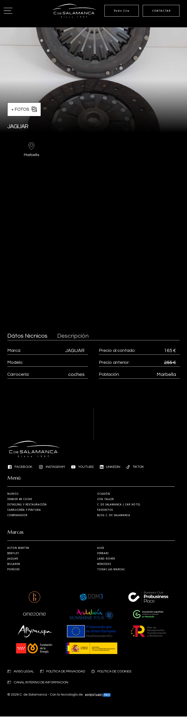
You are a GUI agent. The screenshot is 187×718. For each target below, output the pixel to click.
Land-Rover (106, 560)
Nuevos (13, 493)
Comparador (17, 515)
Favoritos (105, 510)
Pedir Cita (116, 10)
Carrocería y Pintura (24, 510)
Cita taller (105, 499)
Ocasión (103, 493)
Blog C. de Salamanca (113, 515)
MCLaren (13, 565)
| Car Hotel (118, 504)
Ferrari (103, 554)
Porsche (13, 570)
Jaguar (12, 560)
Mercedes (104, 565)
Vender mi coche (19, 499)
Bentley (13, 554)
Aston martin (18, 549)
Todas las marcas (111, 570)
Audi (100, 549)
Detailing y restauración (27, 504)
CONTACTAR (160, 10)
